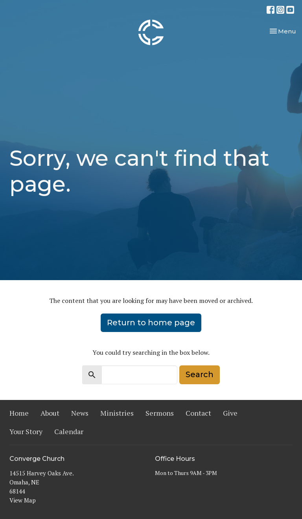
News (79, 413)
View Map (22, 500)
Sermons (159, 413)
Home (19, 413)
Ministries (117, 413)
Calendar (68, 431)
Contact (198, 413)
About (50, 413)
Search (200, 374)
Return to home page (151, 322)
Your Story (25, 431)
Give (230, 413)
